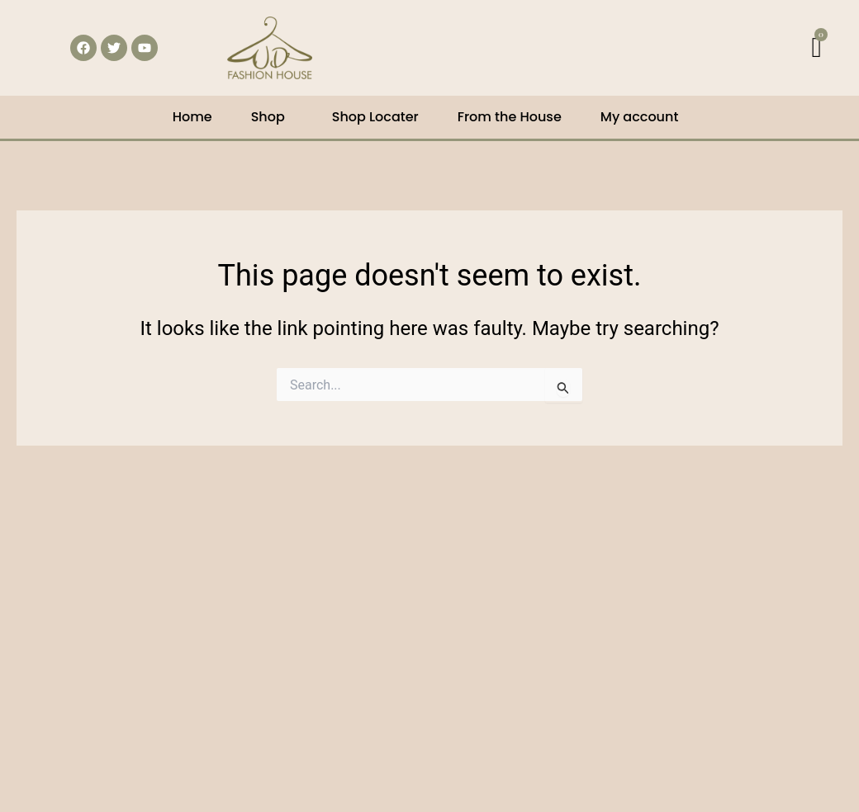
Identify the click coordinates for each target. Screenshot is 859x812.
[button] (272, 117)
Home (192, 116)
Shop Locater (375, 116)
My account (639, 116)
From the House (510, 116)
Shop (268, 116)
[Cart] (816, 48)
